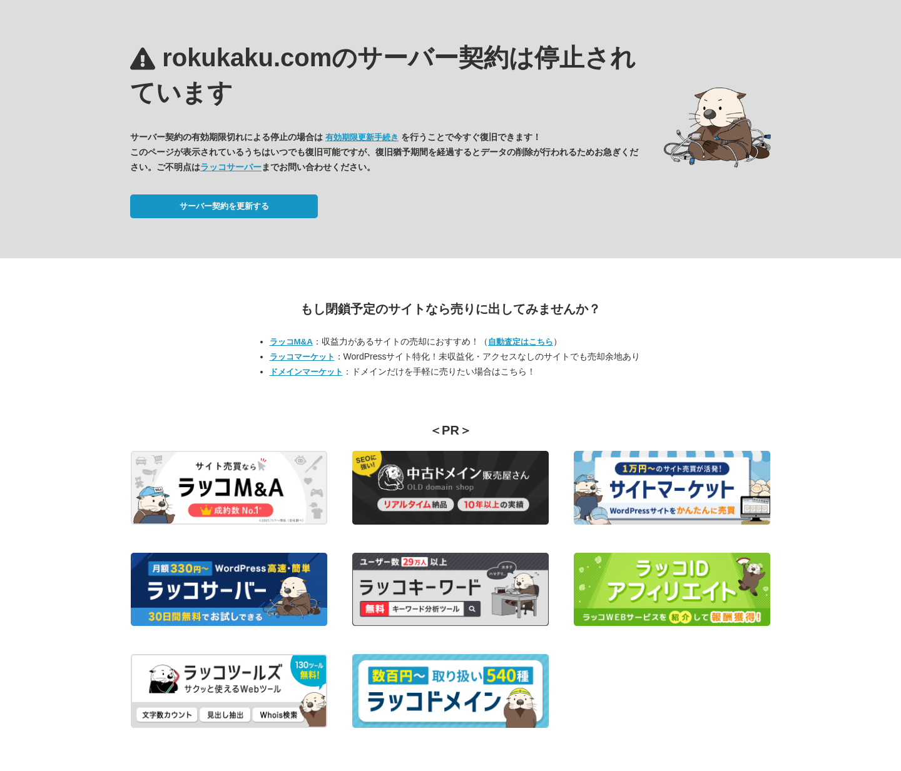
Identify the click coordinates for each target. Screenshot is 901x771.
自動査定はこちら (520, 341)
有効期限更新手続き (362, 137)
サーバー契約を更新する (224, 206)
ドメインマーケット (306, 371)
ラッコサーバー (231, 167)
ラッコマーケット (302, 356)
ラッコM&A (291, 341)
